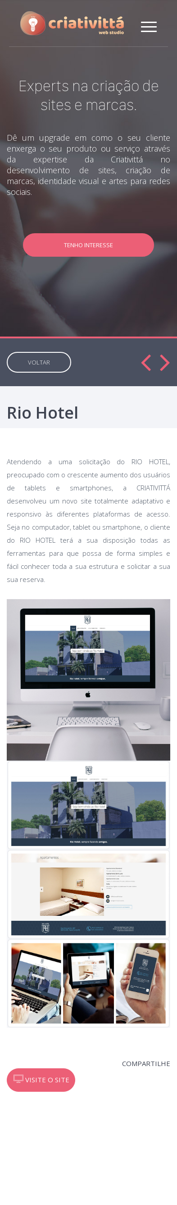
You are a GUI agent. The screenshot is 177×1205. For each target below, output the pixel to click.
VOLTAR (39, 362)
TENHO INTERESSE (88, 245)
